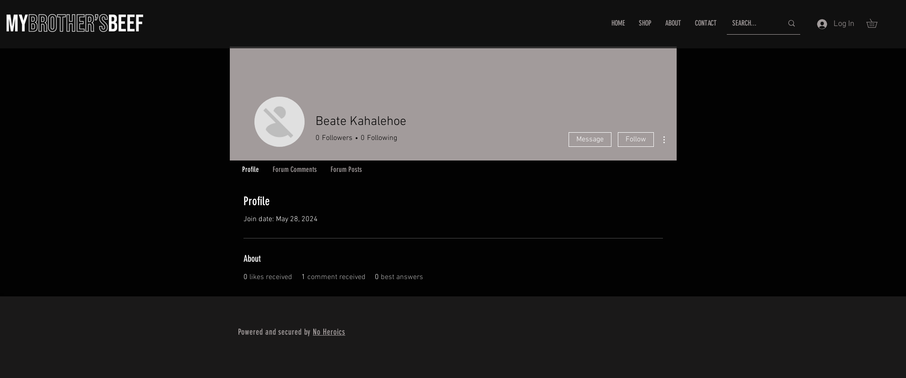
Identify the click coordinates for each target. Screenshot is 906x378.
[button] (876, 23)
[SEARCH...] (750, 23)
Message (590, 139)
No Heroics (329, 332)
